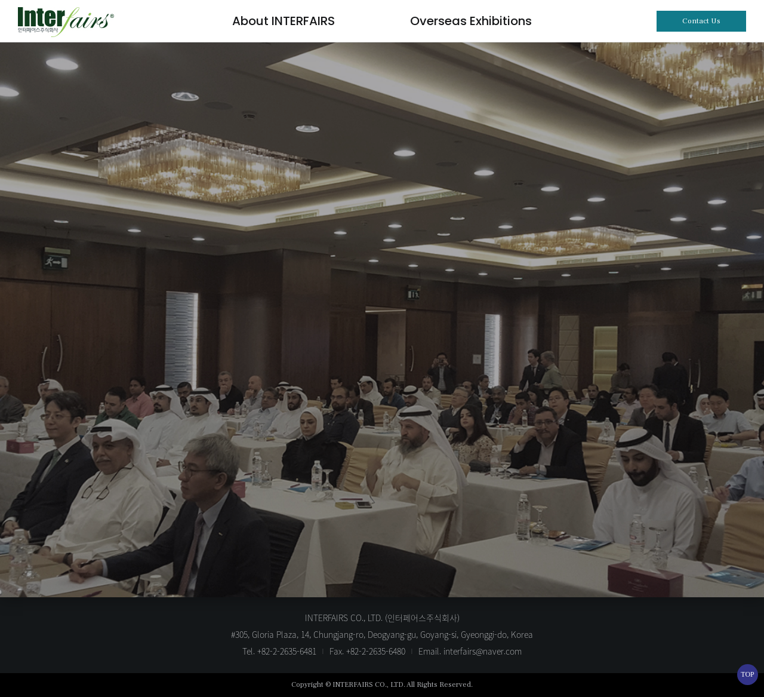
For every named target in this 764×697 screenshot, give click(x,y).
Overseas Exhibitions (471, 21)
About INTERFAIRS (283, 21)
